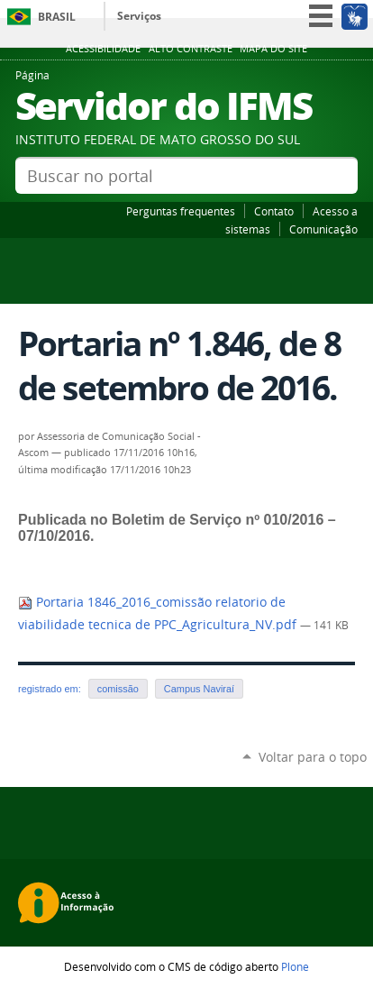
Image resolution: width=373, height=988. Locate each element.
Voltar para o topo (313, 756)
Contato (274, 211)
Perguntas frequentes (180, 211)
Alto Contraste (190, 48)
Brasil (57, 16)
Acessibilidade (103, 48)
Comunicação (323, 229)
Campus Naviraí (199, 688)
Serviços (139, 15)
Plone (295, 966)
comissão (118, 688)
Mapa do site (273, 48)
